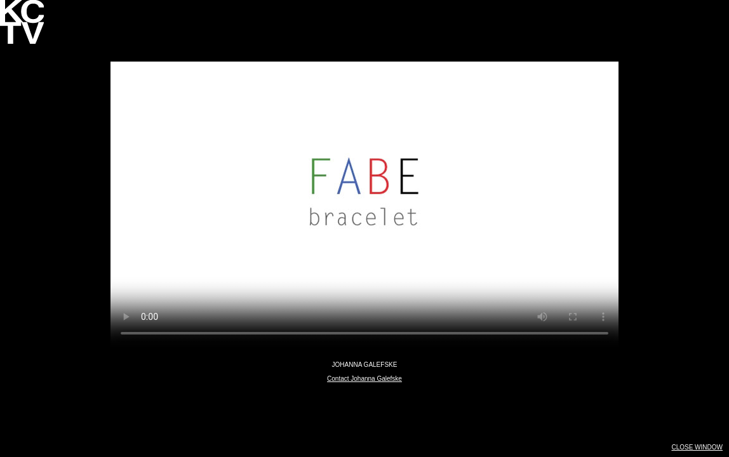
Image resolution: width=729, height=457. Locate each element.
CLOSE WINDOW (697, 447)
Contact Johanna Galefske (364, 378)
